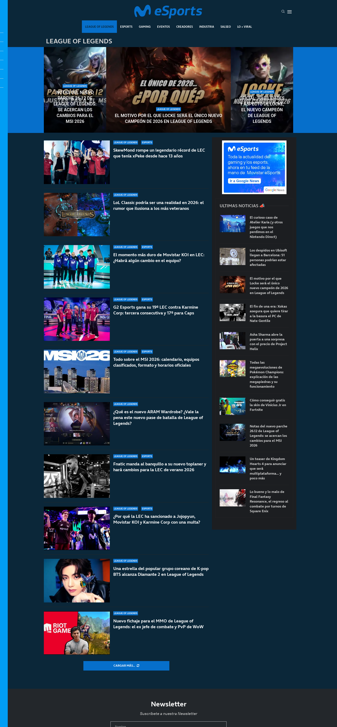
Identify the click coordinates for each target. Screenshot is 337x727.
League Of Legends (99, 27)
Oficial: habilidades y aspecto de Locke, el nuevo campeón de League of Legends (262, 110)
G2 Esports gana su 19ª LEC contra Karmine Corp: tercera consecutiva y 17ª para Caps (155, 310)
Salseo (226, 27)
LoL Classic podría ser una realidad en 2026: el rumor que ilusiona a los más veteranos (158, 205)
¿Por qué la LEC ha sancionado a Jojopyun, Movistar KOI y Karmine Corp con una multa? (156, 519)
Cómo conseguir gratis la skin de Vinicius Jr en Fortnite (268, 405)
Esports (126, 27)
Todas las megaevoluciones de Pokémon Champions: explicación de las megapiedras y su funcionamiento (267, 374)
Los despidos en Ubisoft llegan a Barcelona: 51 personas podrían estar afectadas (268, 257)
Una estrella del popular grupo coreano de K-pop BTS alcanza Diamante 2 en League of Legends (161, 571)
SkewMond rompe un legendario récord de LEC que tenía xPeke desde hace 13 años (159, 153)
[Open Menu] (289, 12)
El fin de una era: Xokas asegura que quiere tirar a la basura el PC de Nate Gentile (269, 313)
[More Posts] (126, 666)
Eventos (163, 27)
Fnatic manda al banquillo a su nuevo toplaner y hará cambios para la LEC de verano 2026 (159, 467)
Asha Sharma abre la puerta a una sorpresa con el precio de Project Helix (268, 341)
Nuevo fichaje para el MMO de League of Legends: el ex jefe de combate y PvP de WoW (158, 624)
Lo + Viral (244, 27)
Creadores (184, 27)
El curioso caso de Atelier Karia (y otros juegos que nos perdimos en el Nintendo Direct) (266, 227)
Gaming (145, 27)
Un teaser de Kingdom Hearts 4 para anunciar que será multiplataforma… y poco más (268, 468)
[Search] (283, 12)
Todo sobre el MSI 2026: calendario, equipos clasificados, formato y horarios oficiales (156, 362)
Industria (206, 27)
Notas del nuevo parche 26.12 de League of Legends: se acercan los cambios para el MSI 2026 (75, 107)
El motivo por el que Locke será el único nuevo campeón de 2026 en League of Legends (168, 118)
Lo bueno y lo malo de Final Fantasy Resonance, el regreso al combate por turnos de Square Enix (269, 501)
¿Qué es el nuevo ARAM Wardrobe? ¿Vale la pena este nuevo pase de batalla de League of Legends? (158, 419)
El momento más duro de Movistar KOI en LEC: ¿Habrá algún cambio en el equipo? (158, 258)
